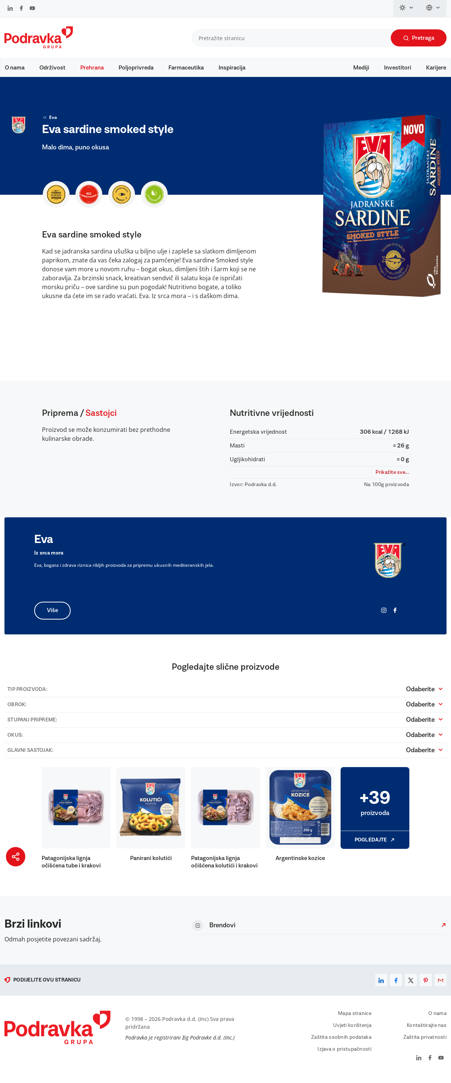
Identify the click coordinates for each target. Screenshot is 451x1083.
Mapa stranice (354, 1017)
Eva (49, 121)
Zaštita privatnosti (425, 1041)
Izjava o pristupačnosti (344, 1052)
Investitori (397, 68)
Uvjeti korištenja (352, 1029)
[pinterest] (426, 983)
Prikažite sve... (392, 476)
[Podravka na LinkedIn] (10, 9)
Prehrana (92, 68)
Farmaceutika (186, 68)
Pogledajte (375, 843)
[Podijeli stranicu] (15, 856)
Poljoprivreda (136, 68)
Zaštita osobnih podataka (341, 1041)
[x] (411, 983)
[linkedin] (381, 983)
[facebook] (396, 983)
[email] (441, 983)
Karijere (436, 68)
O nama (15, 68)
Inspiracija (232, 68)
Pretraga (418, 38)
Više (52, 614)
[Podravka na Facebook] (21, 9)
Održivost (52, 68)
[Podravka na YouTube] (32, 9)
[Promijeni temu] (406, 8)
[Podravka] (38, 46)
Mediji (361, 68)
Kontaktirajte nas (427, 1029)
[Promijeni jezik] (433, 8)
